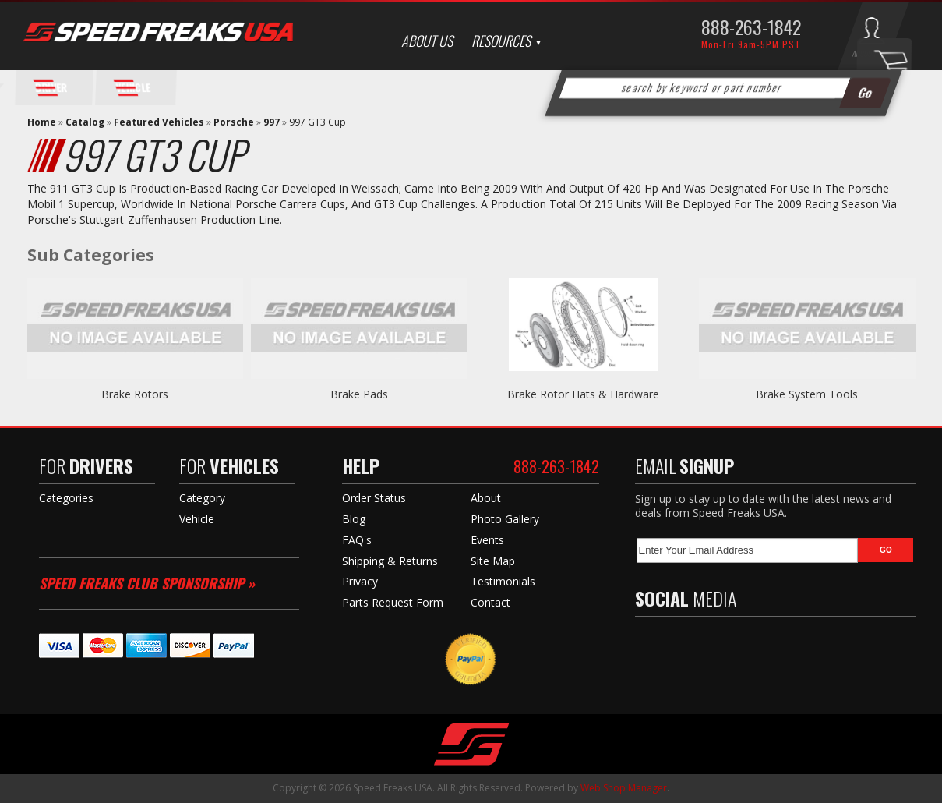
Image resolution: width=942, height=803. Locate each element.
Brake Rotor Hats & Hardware (583, 394)
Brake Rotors (134, 394)
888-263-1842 (751, 26)
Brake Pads (359, 394)
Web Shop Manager (623, 787)
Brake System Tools (807, 394)
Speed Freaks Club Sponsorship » (147, 583)
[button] (723, 88)
